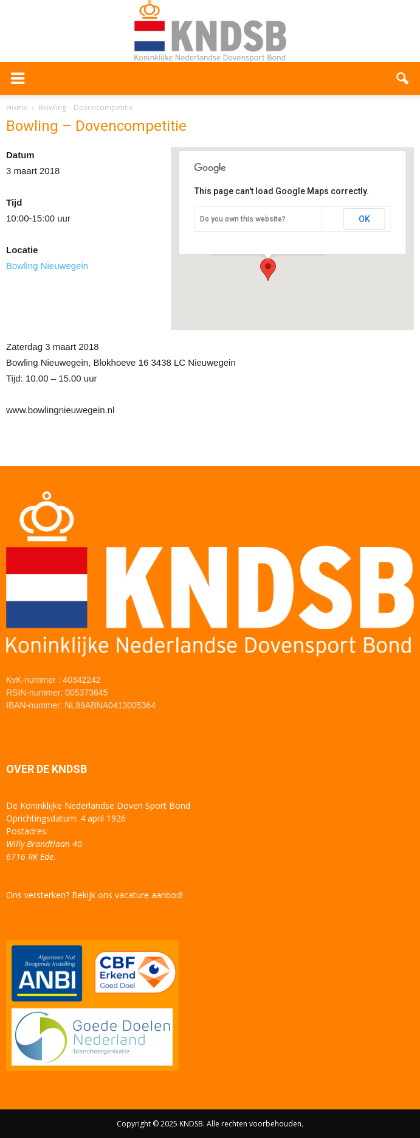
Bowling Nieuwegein (47, 265)
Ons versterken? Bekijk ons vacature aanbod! (94, 895)
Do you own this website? (243, 219)
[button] (403, 78)
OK (364, 219)
